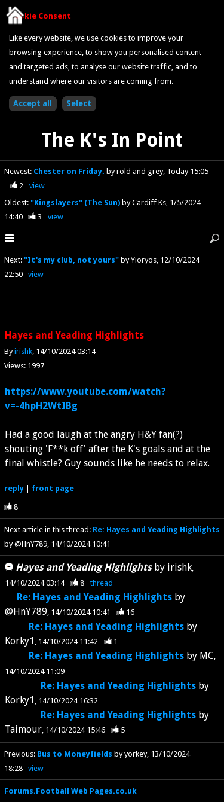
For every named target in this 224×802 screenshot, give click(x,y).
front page (53, 488)
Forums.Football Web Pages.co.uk (70, 790)
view (37, 185)
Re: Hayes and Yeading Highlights (156, 529)
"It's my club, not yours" (71, 259)
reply (14, 488)
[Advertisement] (112, 309)
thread (101, 582)
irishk (23, 351)
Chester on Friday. (69, 171)
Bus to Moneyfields (74, 753)
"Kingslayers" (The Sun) (76, 202)
